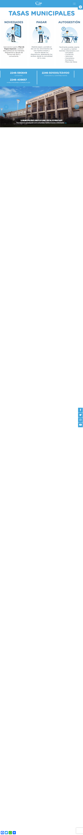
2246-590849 (18, 73)
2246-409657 (18, 80)
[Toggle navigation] (74, 4)
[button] (80, 7)
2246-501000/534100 (55, 73)
